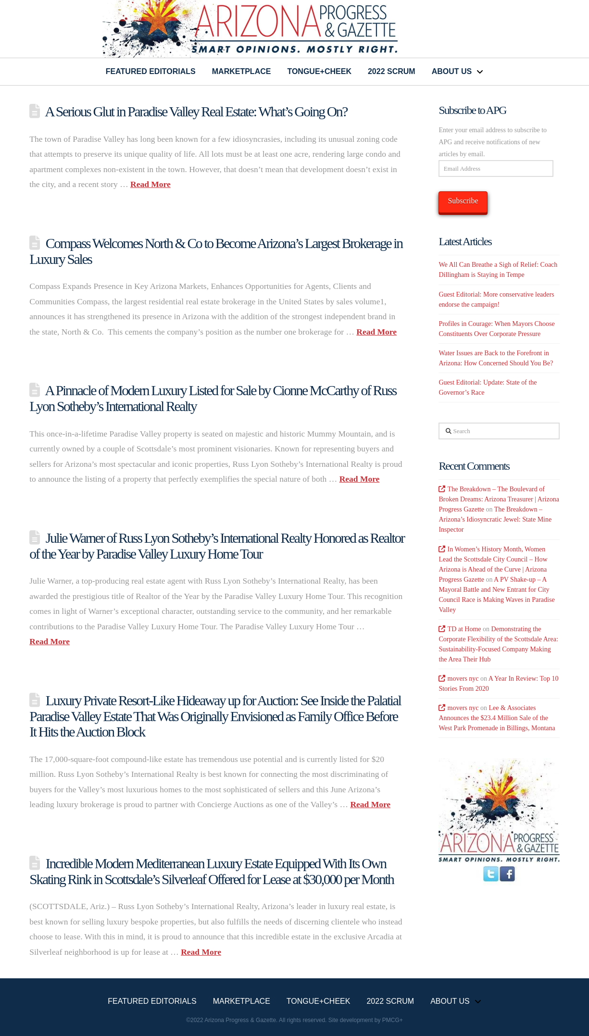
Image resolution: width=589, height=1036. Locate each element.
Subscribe (463, 201)
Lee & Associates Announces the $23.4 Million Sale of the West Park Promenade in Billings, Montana (497, 718)
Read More (150, 184)
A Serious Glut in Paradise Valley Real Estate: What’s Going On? (196, 111)
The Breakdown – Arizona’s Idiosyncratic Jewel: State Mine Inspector (495, 519)
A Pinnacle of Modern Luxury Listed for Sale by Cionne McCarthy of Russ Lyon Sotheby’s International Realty (212, 398)
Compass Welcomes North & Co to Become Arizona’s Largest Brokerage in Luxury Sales (215, 251)
